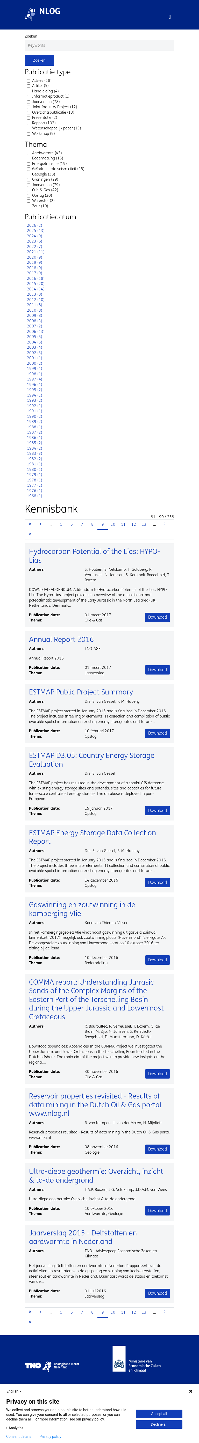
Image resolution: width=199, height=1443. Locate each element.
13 (145, 524)
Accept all (159, 1414)
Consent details (18, 1436)
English (14, 1391)
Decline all (159, 1424)
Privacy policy (50, 1436)
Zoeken (31, 36)
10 (114, 524)
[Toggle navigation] (170, 16)
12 (135, 524)
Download (157, 617)
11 (125, 524)
